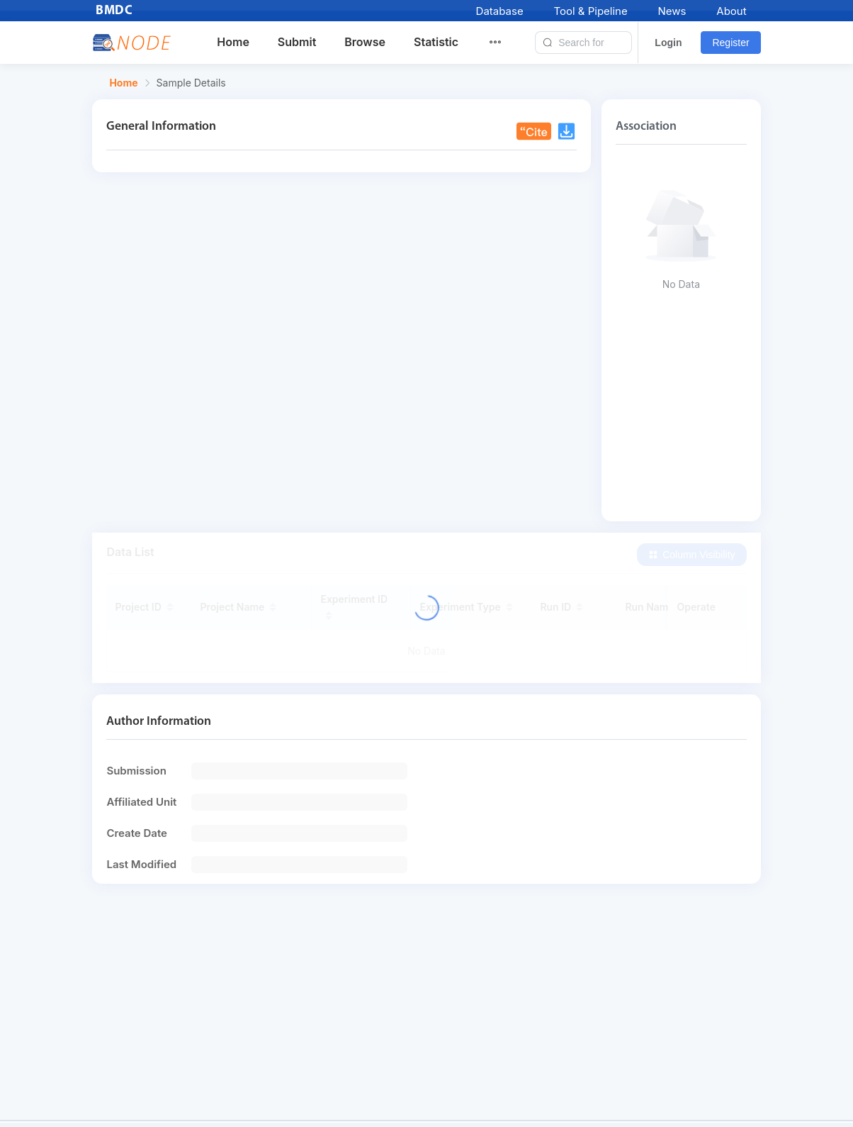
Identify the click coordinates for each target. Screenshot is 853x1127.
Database (500, 11)
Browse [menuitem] (364, 42)
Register (730, 43)
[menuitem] (504, 42)
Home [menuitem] (233, 42)
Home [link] (123, 83)
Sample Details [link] (191, 83)
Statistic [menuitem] (436, 42)
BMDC (114, 11)
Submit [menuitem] (297, 42)
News (672, 11)
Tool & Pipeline (590, 11)
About (731, 11)
